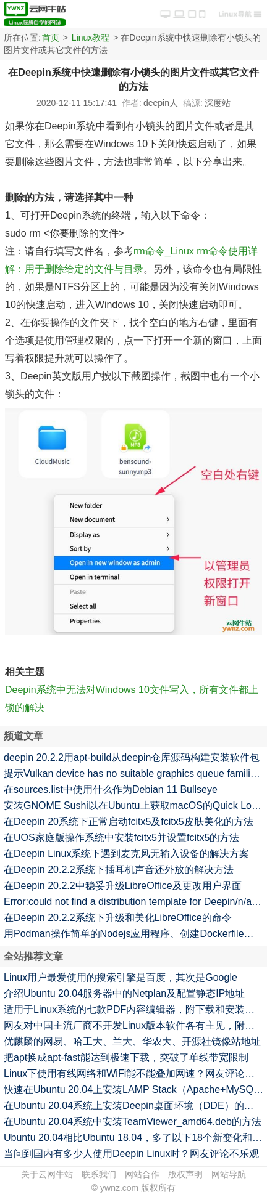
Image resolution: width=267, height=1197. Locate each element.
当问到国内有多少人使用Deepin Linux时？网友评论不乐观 (131, 1153)
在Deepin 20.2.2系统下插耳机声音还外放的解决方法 (119, 869)
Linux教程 (90, 38)
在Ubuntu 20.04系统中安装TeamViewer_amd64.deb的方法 (132, 1121)
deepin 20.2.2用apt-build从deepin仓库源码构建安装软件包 (132, 757)
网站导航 (228, 1174)
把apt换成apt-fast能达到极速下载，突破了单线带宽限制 (126, 1057)
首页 (50, 38)
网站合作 (142, 1174)
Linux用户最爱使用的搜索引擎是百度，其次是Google (120, 977)
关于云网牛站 (47, 1174)
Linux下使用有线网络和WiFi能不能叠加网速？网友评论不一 (134, 1073)
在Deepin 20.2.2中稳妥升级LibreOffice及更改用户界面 (123, 885)
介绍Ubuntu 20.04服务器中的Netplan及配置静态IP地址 (124, 993)
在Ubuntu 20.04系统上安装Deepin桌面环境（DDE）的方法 (134, 1105)
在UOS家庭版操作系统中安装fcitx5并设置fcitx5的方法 (121, 837)
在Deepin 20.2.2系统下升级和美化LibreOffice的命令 (118, 917)
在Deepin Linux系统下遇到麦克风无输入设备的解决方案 (126, 853)
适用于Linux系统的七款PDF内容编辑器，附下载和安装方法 (134, 1009)
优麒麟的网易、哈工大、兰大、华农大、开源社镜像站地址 (132, 1041)
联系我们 (99, 1174)
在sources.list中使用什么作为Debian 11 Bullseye (111, 789)
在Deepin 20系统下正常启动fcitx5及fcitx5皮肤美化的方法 (128, 821)
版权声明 (185, 1174)
